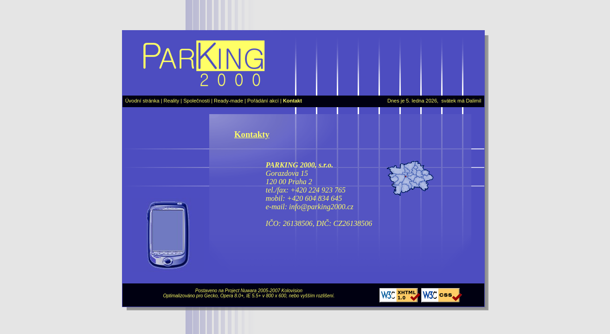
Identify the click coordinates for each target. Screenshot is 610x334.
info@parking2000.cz (321, 207)
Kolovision (292, 290)
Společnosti (196, 100)
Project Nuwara (241, 290)
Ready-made (228, 100)
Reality (172, 100)
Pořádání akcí (263, 100)
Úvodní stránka (142, 100)
